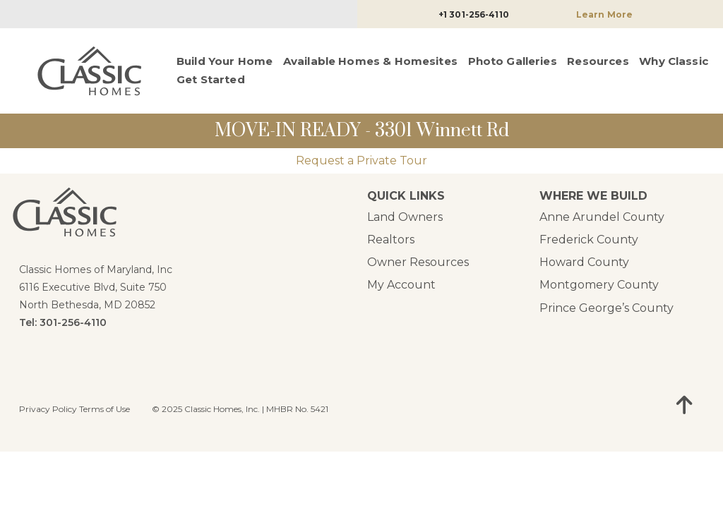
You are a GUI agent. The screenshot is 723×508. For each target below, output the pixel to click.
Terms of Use (104, 409)
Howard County (584, 262)
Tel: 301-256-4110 (63, 322)
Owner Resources (418, 262)
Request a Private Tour (361, 160)
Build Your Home (225, 61)
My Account (401, 284)
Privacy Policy (48, 409)
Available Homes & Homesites (370, 61)
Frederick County (588, 239)
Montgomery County (599, 284)
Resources (597, 61)
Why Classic (673, 61)
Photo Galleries (512, 61)
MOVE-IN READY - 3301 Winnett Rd (362, 131)
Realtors (390, 239)
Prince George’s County (606, 308)
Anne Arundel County (601, 217)
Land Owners (405, 217)
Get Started (211, 79)
